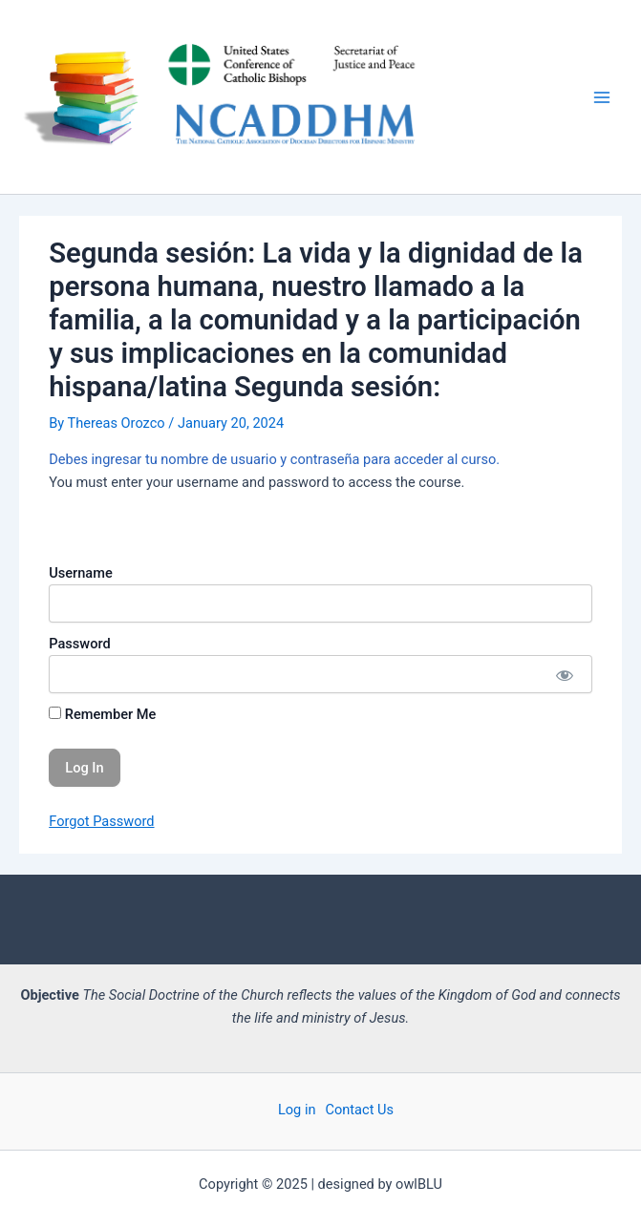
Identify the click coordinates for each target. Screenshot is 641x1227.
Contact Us (360, 1109)
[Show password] (564, 674)
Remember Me (102, 714)
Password (79, 643)
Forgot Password (101, 821)
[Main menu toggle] (602, 97)
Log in (297, 1109)
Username (80, 573)
